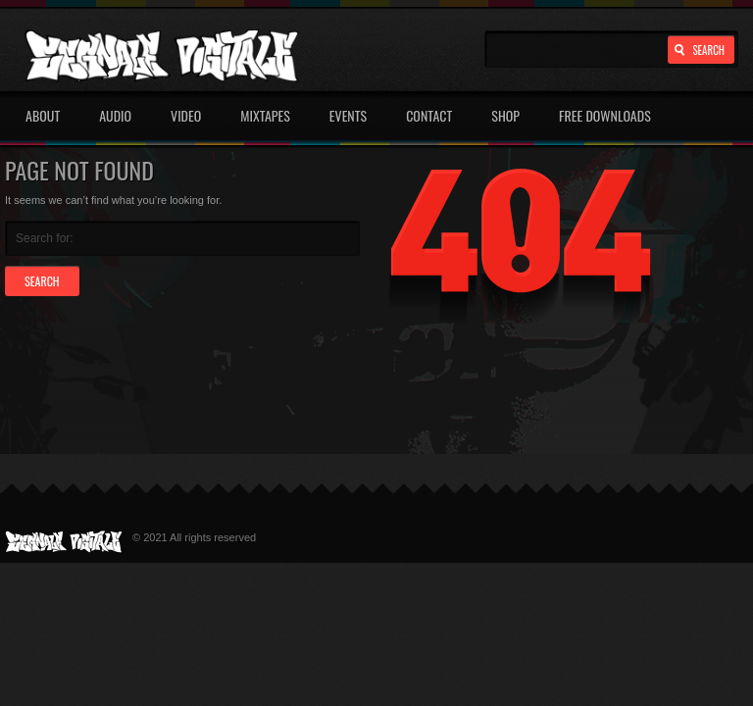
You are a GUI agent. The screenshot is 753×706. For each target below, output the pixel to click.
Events (348, 115)
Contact (429, 115)
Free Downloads (605, 115)
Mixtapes (265, 115)
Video (186, 115)
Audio (115, 115)
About (42, 115)
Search (708, 50)
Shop (505, 115)
